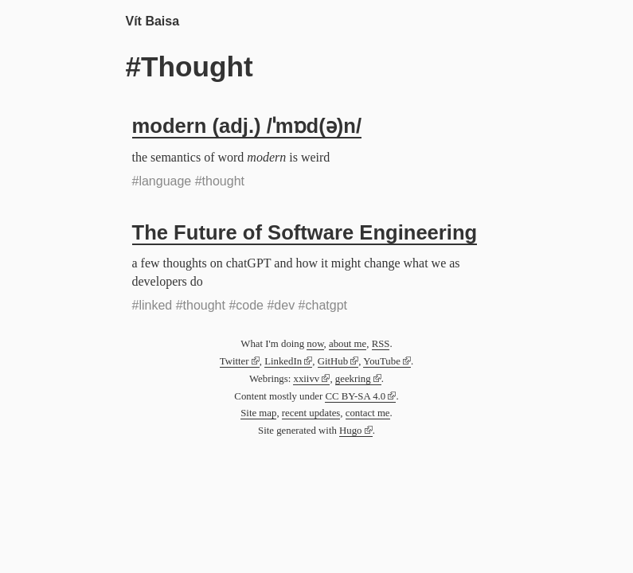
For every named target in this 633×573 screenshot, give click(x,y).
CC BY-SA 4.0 (355, 396)
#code (246, 305)
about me (347, 343)
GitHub (333, 361)
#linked (152, 305)
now (315, 343)
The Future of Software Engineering (305, 232)
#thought (219, 181)
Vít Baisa (153, 21)
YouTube (382, 361)
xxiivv (306, 378)
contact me (368, 413)
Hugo (350, 430)
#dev (281, 305)
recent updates (311, 413)
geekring (353, 378)
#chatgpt (323, 305)
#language (162, 181)
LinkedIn (283, 361)
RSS (381, 343)
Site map (258, 413)
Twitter (234, 361)
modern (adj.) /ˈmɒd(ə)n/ (247, 126)
